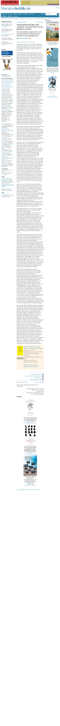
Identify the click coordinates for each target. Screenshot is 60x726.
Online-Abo (4, 44)
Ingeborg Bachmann (6, 105)
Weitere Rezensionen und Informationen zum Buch (31, 365)
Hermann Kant (5, 86)
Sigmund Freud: (8, 185)
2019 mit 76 (4, 137)
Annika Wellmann (34, 348)
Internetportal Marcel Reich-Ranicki (6, 109)
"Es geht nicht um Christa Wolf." (7, 140)
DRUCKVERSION (39, 377)
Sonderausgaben (6, 76)
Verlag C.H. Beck (52, 44)
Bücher (20, 14)
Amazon (52, 72)
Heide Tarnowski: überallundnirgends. (6, 129)
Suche (43, 14)
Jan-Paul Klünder (24, 38)
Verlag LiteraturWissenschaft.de (30, 453)
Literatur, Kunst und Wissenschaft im (7, 179)
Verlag (57, 7)
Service (31, 14)
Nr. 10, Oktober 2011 (20, 18)
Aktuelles (4, 14)
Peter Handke (10, 101)
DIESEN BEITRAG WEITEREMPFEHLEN (34, 376)
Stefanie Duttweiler (29, 347)
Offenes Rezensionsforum (7, 34)
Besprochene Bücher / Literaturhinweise (26, 42)
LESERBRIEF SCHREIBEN (37, 374)
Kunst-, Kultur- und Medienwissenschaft (36, 18)
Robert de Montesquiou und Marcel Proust (7, 152)
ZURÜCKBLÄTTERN (21, 22)
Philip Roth (11, 79)
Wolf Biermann (8, 84)
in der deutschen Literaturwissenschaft (6, 194)
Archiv (10, 14)
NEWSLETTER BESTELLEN (37, 379)
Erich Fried (4, 96)
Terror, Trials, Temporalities (6, 163)
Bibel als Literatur (8, 188)
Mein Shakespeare (6, 85)
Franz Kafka (4, 174)
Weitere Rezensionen (52, 18)
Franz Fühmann (9, 99)
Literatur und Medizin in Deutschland (7, 156)
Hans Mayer (4, 27)
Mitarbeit (4, 16)
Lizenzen (32, 394)
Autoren (25, 14)
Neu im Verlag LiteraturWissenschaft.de (30, 422)
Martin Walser (6, 82)
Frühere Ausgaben (10, 18)
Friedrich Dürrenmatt (6, 88)
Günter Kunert (5, 79)
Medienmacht (5, 32)
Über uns (10, 16)
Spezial (15, 14)
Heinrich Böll (4, 81)
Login (15, 16)
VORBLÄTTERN (40, 22)
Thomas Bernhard (6, 92)
